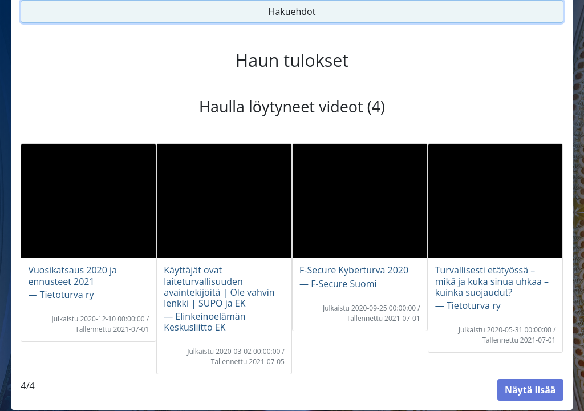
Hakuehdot (292, 11)
